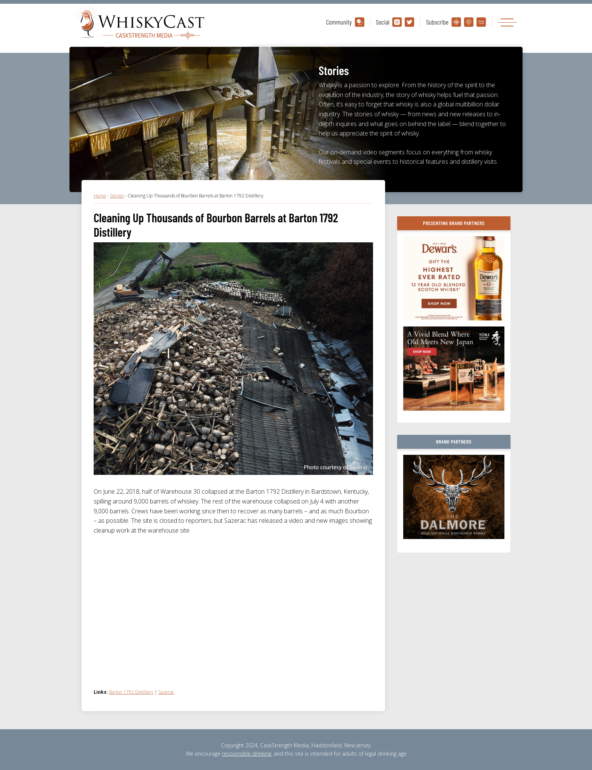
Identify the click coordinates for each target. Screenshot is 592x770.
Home (100, 195)
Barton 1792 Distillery (131, 692)
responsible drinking (246, 753)
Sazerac (166, 692)
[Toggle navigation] (507, 22)
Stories (117, 195)
